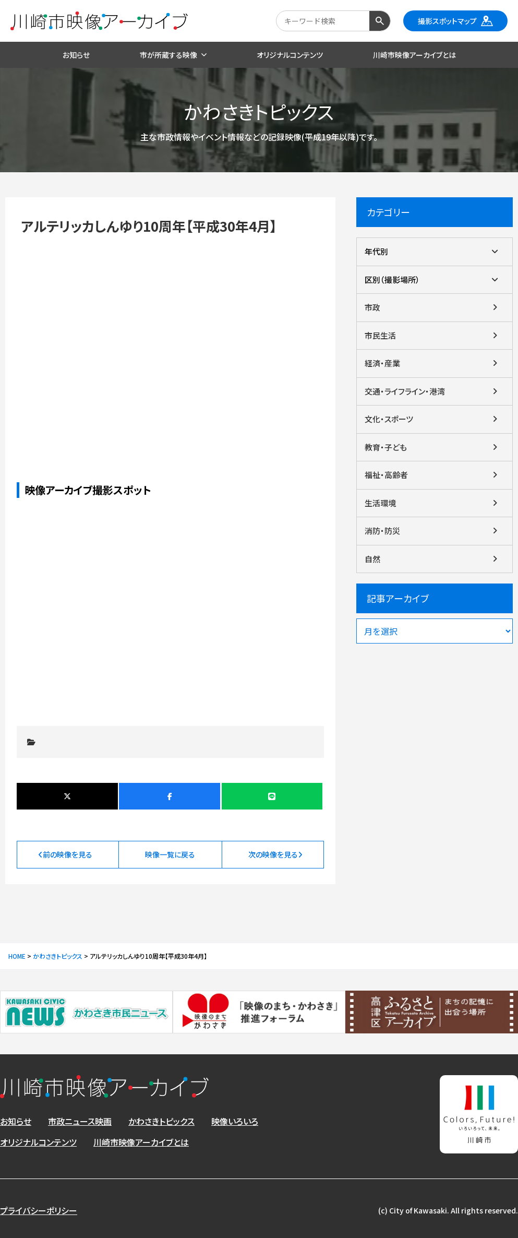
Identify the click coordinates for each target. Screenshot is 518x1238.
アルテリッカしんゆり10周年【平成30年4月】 (170, 340)
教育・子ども (386, 447)
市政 (372, 307)
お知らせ (15, 1121)
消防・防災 (382, 530)
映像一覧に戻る (170, 854)
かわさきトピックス (161, 1121)
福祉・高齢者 (386, 474)
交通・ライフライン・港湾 (405, 391)
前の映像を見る (67, 854)
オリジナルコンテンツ (38, 1142)
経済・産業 (382, 363)
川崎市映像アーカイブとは (141, 1142)
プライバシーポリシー (38, 1210)
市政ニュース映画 (80, 1121)
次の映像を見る (273, 854)
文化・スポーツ (389, 418)
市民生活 (380, 335)
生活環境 (380, 502)
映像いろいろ (234, 1121)
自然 (372, 558)
